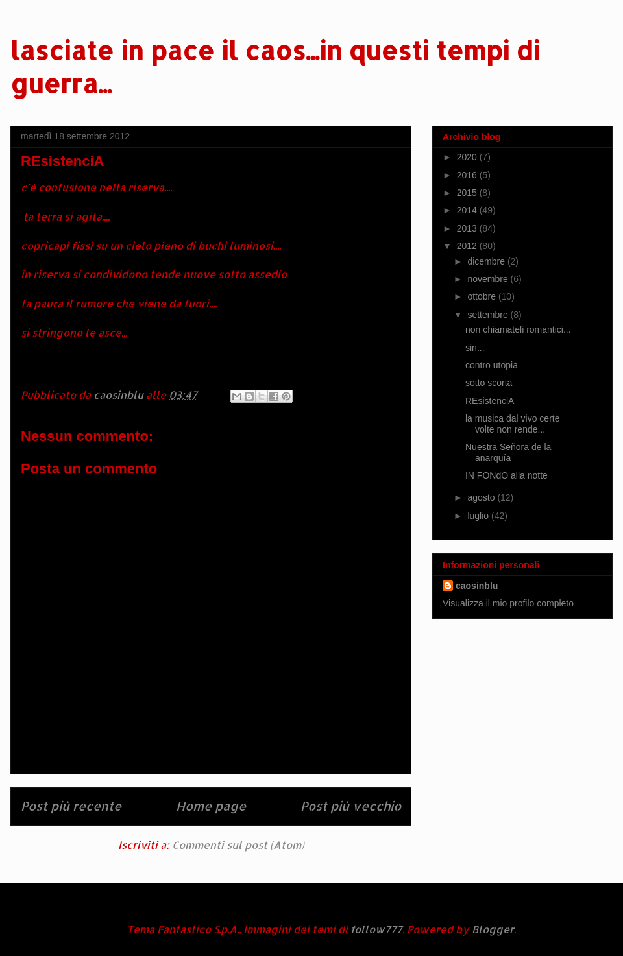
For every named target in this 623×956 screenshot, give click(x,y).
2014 (468, 210)
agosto (482, 497)
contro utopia (491, 365)
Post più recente (71, 806)
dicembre (487, 261)
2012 (468, 246)
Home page (211, 806)
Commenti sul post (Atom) (238, 845)
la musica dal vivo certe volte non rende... (512, 424)
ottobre (482, 296)
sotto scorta (488, 382)
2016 (468, 175)
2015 (468, 192)
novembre (488, 279)
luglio (479, 515)
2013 (468, 228)
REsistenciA (489, 401)
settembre (488, 314)
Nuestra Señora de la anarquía (508, 452)
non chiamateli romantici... (518, 329)
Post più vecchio (350, 806)
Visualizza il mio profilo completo (508, 603)
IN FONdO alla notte (506, 475)
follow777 (376, 929)
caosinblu (477, 585)
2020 (468, 157)
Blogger (493, 929)
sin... (475, 347)
